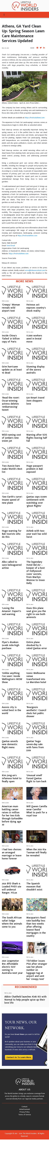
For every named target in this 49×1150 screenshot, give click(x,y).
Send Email (11, 245)
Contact (24, 1106)
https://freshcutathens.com (34, 117)
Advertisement (24, 1109)
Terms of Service (24, 1114)
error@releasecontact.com (35, 270)
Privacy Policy (25, 1111)
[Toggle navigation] (4, 15)
